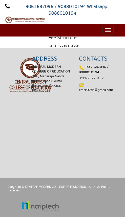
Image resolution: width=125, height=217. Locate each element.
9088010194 (89, 72)
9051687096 (96, 67)
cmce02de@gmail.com (96, 90)
